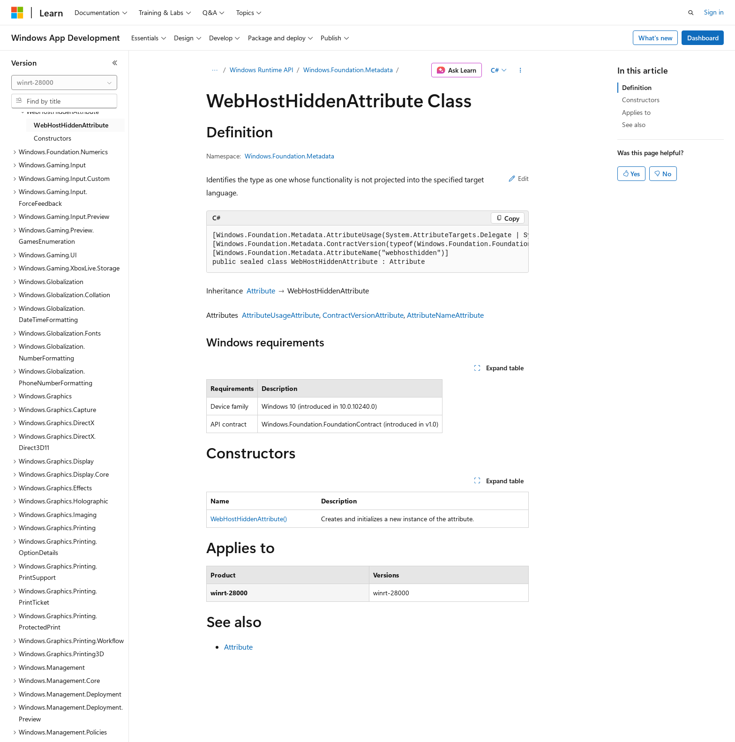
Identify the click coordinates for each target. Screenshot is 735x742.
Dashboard (703, 37)
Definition (637, 87)
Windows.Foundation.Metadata (348, 69)
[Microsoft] (17, 13)
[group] (367, 249)
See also (633, 124)
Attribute (261, 290)
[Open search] (691, 12)
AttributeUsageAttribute (280, 315)
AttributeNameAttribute (445, 315)
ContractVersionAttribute (363, 315)
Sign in (714, 11)
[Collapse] (115, 62)
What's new (655, 37)
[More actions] (520, 70)
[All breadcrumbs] (214, 70)
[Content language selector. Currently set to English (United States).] (54, 728)
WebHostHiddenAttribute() (248, 518)
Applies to (636, 112)
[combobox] (64, 82)
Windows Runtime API (261, 69)
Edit (519, 178)
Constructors (641, 99)
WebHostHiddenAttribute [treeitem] (71, 124)
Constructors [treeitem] (52, 138)
